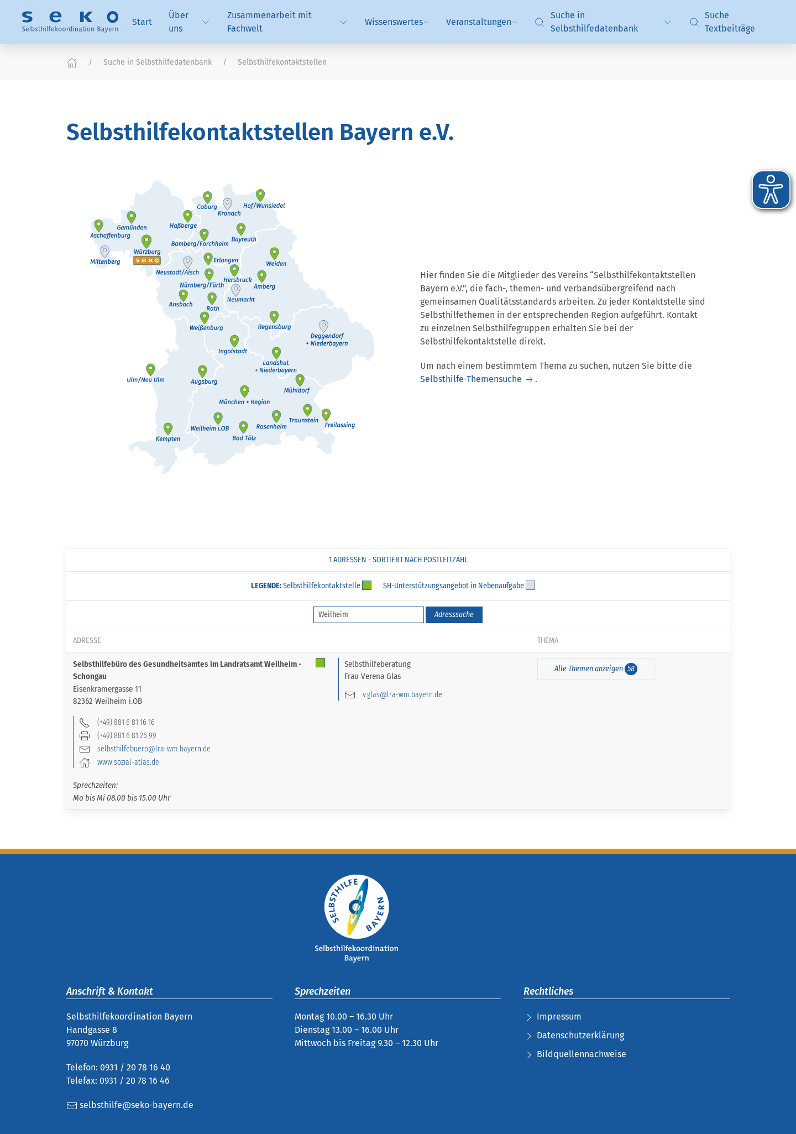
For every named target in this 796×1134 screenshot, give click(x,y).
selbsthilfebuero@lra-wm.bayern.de (154, 749)
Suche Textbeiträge (722, 22)
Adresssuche (454, 614)
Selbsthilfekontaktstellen (282, 62)
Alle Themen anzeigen (595, 669)
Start (142, 22)
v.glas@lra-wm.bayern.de (402, 694)
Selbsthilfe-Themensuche (477, 379)
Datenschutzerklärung (580, 1035)
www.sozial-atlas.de (128, 762)
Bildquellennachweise (581, 1054)
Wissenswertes (397, 22)
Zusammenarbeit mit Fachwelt (287, 22)
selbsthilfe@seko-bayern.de (129, 1105)
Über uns (190, 22)
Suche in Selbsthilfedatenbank (604, 22)
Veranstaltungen (482, 22)
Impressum (559, 1016)
